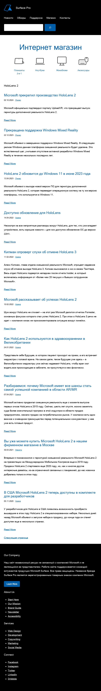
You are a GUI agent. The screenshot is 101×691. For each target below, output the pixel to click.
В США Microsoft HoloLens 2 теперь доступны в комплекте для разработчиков (49, 494)
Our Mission (14, 603)
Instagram (13, 666)
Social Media (14, 647)
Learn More (12, 584)
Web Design (14, 631)
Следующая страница (16, 537)
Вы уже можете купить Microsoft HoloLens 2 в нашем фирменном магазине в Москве (45, 443)
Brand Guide (14, 607)
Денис (18, 100)
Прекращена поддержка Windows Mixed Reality (41, 130)
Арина (18, 218)
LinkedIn (12, 674)
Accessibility (14, 616)
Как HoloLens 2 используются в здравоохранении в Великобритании (44, 340)
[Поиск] (50, 27)
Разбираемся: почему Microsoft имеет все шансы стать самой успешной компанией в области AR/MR (47, 387)
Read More (10, 120)
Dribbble (12, 678)
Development (15, 635)
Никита (18, 450)
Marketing (13, 643)
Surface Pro (23, 7)
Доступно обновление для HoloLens (32, 213)
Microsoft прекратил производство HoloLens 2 (40, 95)
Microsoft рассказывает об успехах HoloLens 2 (40, 299)
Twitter (11, 670)
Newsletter (13, 612)
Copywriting (14, 639)
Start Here (13, 599)
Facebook (13, 662)
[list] (50, 66)
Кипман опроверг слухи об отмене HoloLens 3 (40, 252)
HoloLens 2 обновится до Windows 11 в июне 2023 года (47, 173)
